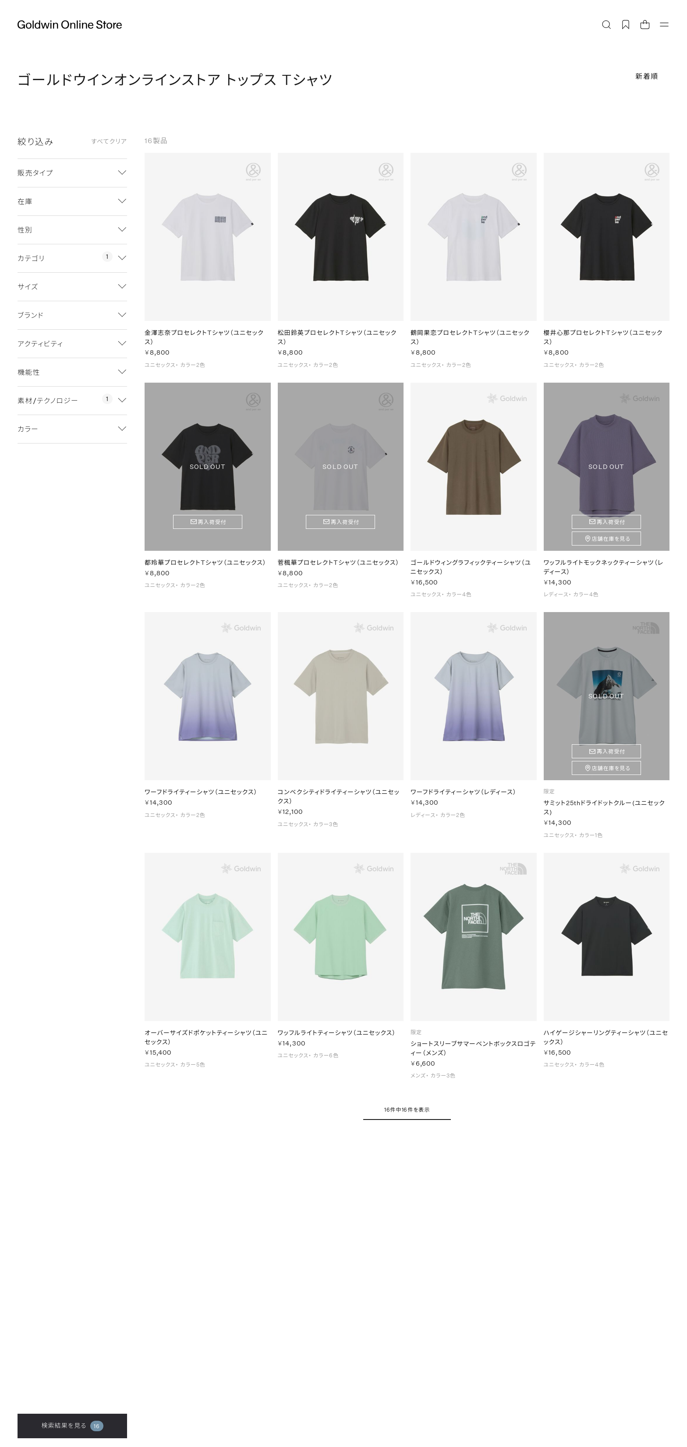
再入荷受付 (212, 526)
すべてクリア (109, 141)
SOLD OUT (208, 471)
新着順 (647, 76)
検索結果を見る (72, 1426)
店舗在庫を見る (610, 543)
